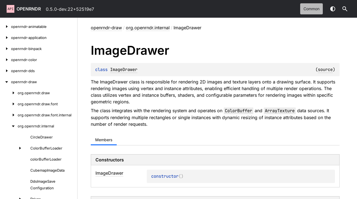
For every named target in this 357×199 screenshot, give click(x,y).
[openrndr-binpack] (5, 48)
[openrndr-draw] (5, 81)
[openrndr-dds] (5, 70)
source (325, 69)
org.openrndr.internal (148, 27)
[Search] (344, 8)
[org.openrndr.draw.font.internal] (9, 115)
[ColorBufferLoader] (12, 148)
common (311, 8)
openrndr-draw (106, 27)
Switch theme (332, 8)
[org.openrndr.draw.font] (9, 103)
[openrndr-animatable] (5, 26)
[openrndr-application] (5, 37)
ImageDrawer (123, 69)
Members (103, 139)
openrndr (29, 9)
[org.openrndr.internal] (9, 126)
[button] (344, 8)
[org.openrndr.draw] (9, 92)
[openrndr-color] (5, 59)
